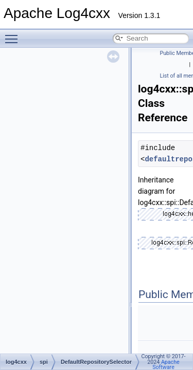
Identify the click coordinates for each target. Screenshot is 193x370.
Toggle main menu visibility (14, 34)
